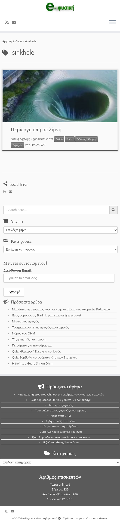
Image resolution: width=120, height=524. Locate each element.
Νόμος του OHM (23, 333)
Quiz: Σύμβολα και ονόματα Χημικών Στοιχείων (44, 357)
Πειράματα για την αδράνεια (32, 345)
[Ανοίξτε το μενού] (112, 22)
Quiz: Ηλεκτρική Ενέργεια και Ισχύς (36, 351)
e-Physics (28, 518)
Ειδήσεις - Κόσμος (86, 139)
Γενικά (69, 139)
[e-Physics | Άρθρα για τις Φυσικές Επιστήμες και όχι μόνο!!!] (60, 7)
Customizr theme (96, 518)
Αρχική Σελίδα (12, 41)
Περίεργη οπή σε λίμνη (36, 129)
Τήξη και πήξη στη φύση (29, 339)
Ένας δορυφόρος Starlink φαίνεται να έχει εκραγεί (46, 315)
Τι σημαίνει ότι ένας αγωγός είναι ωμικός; (40, 327)
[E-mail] (15, 22)
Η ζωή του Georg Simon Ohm (32, 363)
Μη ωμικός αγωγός (25, 321)
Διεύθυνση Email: (17, 270)
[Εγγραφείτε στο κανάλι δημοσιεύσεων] (8, 22)
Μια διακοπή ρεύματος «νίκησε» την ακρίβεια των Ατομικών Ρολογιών (61, 309)
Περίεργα (17, 145)
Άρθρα (59, 139)
